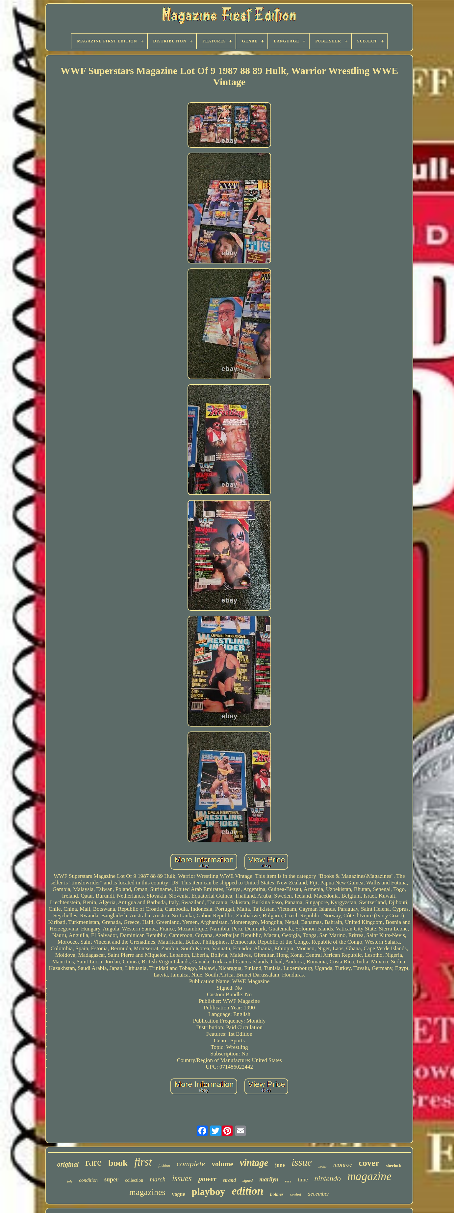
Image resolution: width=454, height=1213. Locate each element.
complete (191, 1163)
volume (222, 1164)
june (280, 1165)
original (68, 1164)
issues (182, 1178)
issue (301, 1162)
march (157, 1179)
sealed (295, 1194)
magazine (369, 1176)
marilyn (268, 1179)
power (207, 1179)
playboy (208, 1191)
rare (93, 1162)
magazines (147, 1192)
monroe (342, 1164)
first (143, 1162)
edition (247, 1191)
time (303, 1179)
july (70, 1181)
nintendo (328, 1179)
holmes (277, 1194)
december (318, 1194)
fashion (164, 1165)
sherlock (393, 1165)
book (118, 1163)
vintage (254, 1162)
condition (88, 1180)
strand (229, 1180)
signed (247, 1180)
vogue (178, 1194)
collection (134, 1180)
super (111, 1179)
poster (322, 1166)
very (288, 1181)
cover (369, 1163)
